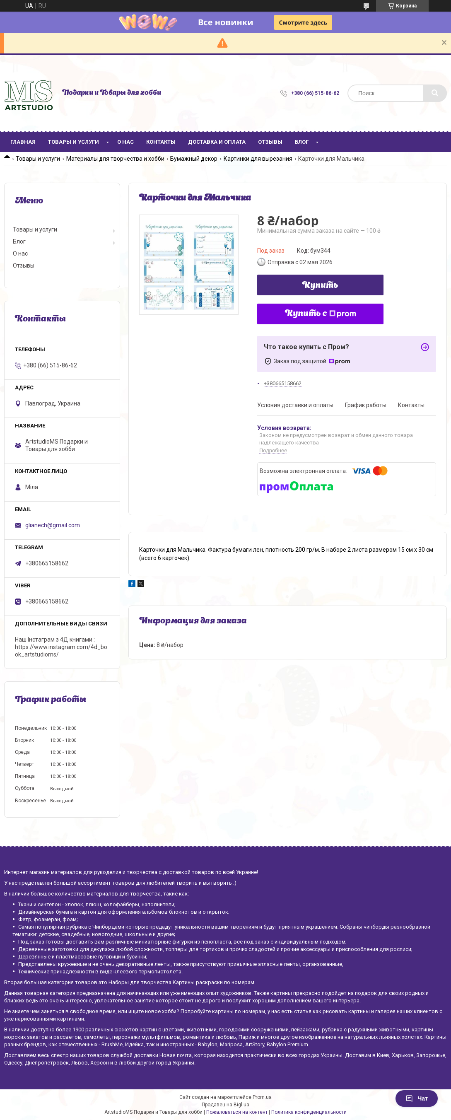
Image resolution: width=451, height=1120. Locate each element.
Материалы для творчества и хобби (115, 158)
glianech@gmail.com (52, 525)
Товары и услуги (73, 142)
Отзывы (270, 142)
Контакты (161, 142)
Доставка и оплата (217, 142)
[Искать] (435, 93)
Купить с (320, 314)
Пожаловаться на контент (237, 1112)
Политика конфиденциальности (309, 1112)
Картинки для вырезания (258, 158)
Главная (23, 142)
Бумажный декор (193, 158)
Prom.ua (262, 1097)
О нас (125, 142)
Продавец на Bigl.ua (225, 1105)
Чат (416, 1098)
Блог (302, 142)
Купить (320, 286)
